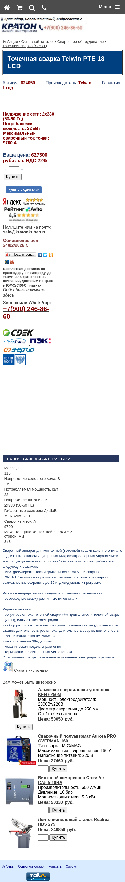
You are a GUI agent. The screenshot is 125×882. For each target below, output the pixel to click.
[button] (109, 7)
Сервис (71, 866)
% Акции (10, 41)
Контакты (55, 866)
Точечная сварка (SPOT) (24, 46)
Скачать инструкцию (31, 670)
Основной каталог (37, 41)
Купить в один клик (23, 190)
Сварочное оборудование (80, 41)
